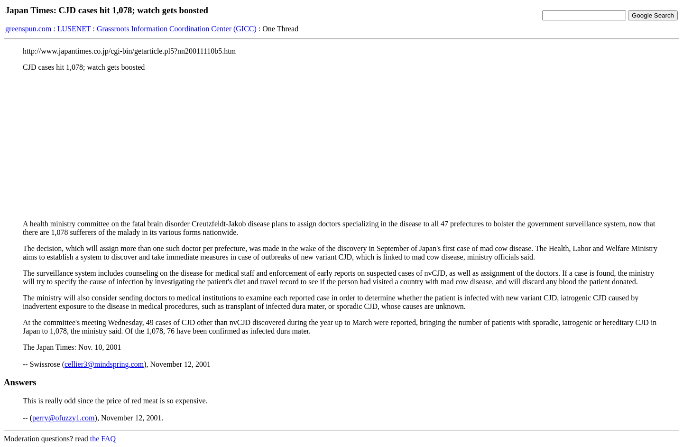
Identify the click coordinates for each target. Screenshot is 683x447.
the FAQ (103, 439)
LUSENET (74, 29)
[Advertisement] (341, 145)
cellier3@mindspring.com (104, 364)
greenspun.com (28, 29)
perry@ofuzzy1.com (63, 418)
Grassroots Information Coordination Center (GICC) (177, 29)
